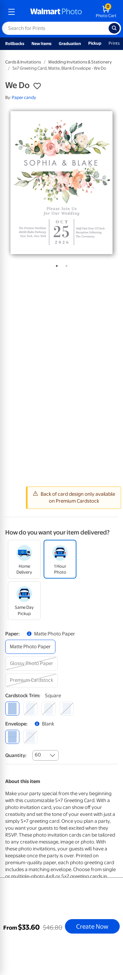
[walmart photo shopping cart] (106, 12)
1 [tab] (55, 264)
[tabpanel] (61, 182)
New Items (41, 43)
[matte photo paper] (30, 647)
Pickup (94, 43)
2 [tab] (65, 264)
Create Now (92, 926)
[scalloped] (67, 709)
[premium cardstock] (31, 680)
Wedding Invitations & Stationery (80, 61)
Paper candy (24, 97)
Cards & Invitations (23, 61)
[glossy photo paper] (31, 663)
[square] (12, 709)
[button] (37, 86)
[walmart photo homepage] (56, 12)
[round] (30, 709)
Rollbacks (14, 43)
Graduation (70, 43)
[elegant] (48, 709)
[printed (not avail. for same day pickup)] (30, 737)
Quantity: (16, 755)
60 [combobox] (38, 755)
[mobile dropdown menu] (11, 12)
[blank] (12, 737)
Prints (114, 43)
